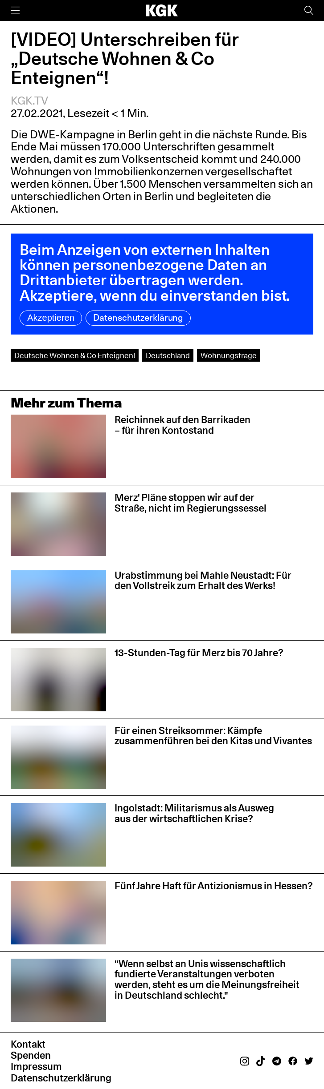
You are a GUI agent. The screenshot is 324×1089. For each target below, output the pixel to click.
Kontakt (28, 1044)
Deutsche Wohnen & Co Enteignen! (74, 355)
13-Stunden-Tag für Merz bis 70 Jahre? (199, 652)
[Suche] (308, 10)
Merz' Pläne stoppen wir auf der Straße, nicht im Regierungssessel (191, 503)
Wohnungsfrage (229, 355)
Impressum (36, 1066)
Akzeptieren (50, 318)
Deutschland (168, 355)
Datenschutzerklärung (138, 317)
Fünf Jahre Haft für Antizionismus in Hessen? (214, 885)
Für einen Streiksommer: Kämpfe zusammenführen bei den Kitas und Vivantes (213, 736)
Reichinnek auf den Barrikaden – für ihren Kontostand (182, 425)
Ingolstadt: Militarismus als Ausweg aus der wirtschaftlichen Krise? (194, 813)
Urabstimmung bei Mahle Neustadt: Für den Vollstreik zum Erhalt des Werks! (203, 580)
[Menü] (15, 10)
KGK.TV (29, 100)
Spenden (31, 1055)
